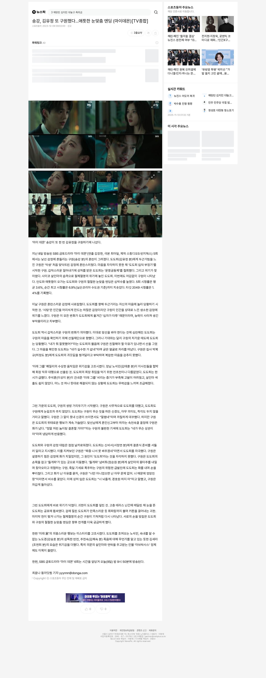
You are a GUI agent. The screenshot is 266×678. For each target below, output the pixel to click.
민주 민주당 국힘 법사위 (221, 102)
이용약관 (113, 630)
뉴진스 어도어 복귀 (184, 96)
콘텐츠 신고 (141, 630)
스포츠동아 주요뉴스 (180, 7)
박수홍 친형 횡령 (183, 103)
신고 (69, 26)
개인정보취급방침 (127, 630)
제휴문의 (152, 630)
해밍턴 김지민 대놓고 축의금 (221, 95)
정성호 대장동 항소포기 (221, 110)
